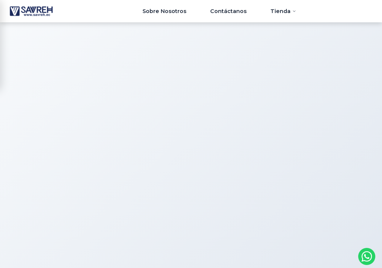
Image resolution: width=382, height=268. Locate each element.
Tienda (283, 11)
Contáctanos (228, 11)
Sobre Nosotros (164, 11)
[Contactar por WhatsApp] (366, 256)
